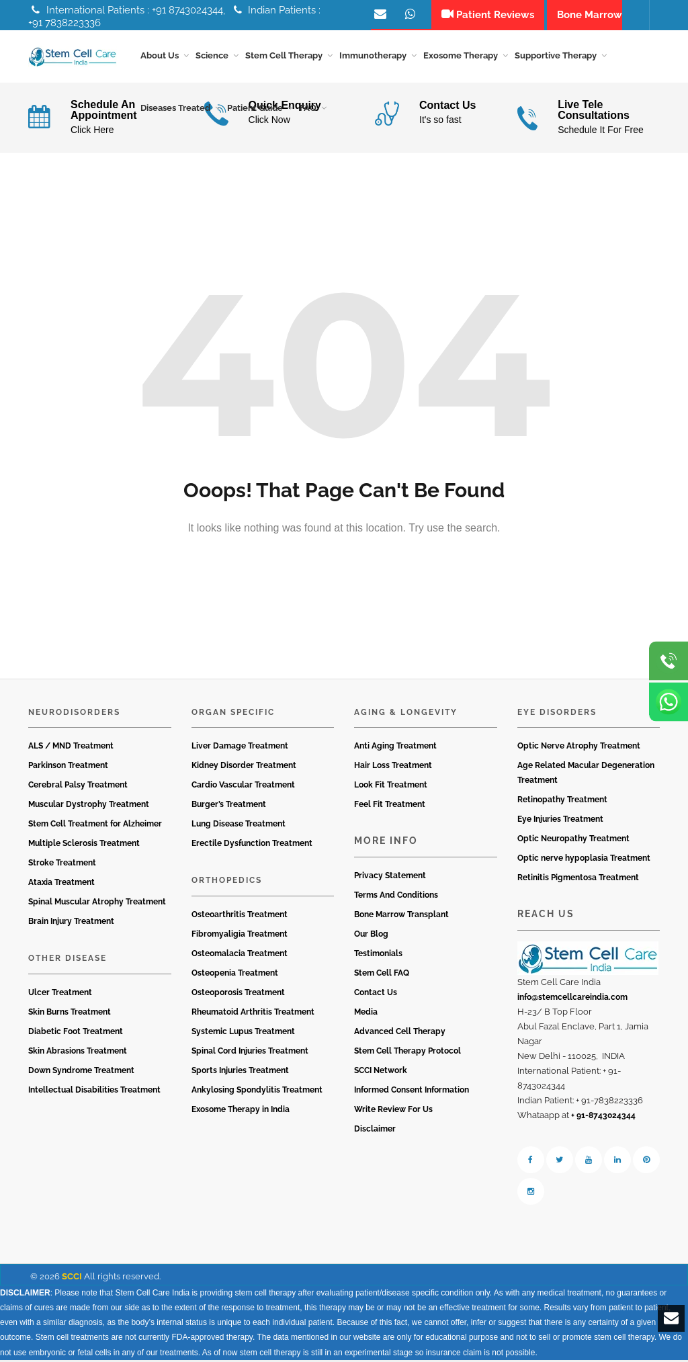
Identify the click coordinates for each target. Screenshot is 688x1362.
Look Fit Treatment (390, 787)
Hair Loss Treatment (393, 768)
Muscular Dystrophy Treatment (88, 807)
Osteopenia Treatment (234, 975)
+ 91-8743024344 (603, 1117)
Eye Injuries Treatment (560, 821)
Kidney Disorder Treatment (243, 768)
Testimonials (378, 955)
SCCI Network (380, 1072)
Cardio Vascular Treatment (243, 787)
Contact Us (375, 994)
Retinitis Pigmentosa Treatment (578, 880)
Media (366, 1014)
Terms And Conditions (396, 897)
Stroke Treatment (62, 865)
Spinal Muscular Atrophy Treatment (97, 904)
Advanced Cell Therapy (399, 1033)
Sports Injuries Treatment (240, 1072)
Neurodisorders (74, 714)
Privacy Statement (390, 877)
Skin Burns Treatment (69, 1014)
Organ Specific (233, 714)
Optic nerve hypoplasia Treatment (583, 860)
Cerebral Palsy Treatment (78, 787)
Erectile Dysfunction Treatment (251, 846)
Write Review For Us (393, 1111)
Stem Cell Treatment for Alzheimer (95, 826)
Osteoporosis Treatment (238, 994)
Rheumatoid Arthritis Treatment (252, 1014)
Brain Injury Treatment (71, 924)
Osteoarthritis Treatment (239, 916)
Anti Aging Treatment (395, 748)
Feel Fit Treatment (389, 807)
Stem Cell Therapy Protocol (407, 1053)
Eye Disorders (557, 714)
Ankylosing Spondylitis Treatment (256, 1092)
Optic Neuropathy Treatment (573, 841)
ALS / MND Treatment (71, 748)
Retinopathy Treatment (562, 802)
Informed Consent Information (411, 1092)
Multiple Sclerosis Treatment (84, 846)
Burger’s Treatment (228, 807)
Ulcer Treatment (60, 994)
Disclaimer (375, 1131)
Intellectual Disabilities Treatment (94, 1092)
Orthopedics (226, 883)
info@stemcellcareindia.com (572, 999)
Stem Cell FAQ (381, 975)
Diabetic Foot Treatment (75, 1033)
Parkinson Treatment (68, 768)
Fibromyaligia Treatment (239, 936)
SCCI (72, 1278)
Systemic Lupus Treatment (243, 1033)
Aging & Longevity (406, 714)
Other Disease (67, 961)
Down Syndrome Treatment (81, 1072)
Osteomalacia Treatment (239, 955)
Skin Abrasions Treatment (77, 1053)
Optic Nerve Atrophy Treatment (578, 748)
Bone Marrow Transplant (401, 916)
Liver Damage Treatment (239, 748)
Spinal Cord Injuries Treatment (249, 1053)
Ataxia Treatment (61, 885)
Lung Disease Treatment (238, 826)
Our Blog (371, 936)
